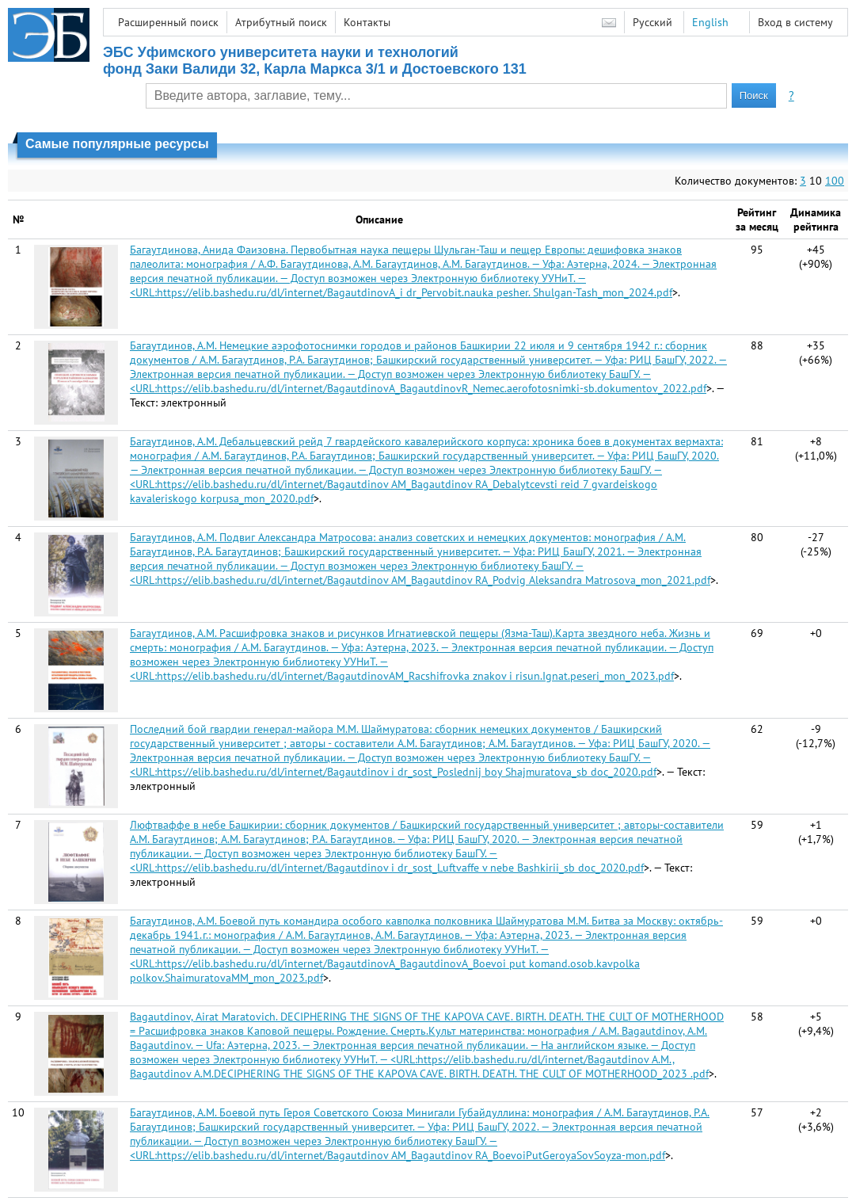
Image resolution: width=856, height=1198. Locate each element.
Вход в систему (795, 22)
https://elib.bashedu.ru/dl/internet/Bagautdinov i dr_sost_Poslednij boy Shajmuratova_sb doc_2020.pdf (406, 772)
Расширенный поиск (168, 22)
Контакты (367, 22)
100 (834, 181)
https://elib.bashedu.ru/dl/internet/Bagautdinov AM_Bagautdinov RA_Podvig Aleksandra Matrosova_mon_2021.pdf (433, 580)
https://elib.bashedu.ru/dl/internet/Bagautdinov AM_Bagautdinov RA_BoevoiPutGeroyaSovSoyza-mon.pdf (411, 1155)
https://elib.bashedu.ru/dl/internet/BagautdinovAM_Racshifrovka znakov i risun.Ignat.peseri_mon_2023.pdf (415, 676)
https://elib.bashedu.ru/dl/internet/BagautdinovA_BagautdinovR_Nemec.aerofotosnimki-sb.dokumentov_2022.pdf (431, 388)
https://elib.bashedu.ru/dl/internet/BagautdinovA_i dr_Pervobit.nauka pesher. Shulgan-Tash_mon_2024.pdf (414, 292)
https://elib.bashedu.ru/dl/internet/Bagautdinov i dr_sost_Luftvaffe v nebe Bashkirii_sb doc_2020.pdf (400, 867)
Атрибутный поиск (281, 22)
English (710, 22)
